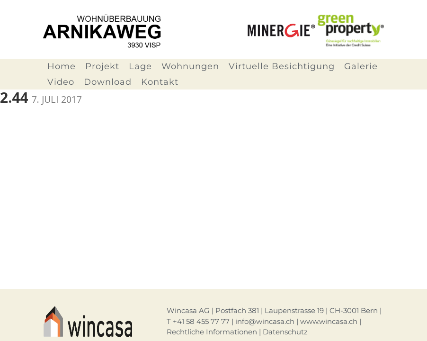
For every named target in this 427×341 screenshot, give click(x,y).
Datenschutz (285, 331)
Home (61, 66)
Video (60, 82)
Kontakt (159, 82)
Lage (140, 66)
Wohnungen (190, 66)
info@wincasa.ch (264, 321)
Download (108, 82)
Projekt (102, 66)
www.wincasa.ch (328, 321)
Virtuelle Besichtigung (282, 66)
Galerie (361, 66)
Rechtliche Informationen (212, 331)
